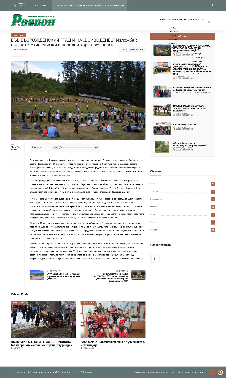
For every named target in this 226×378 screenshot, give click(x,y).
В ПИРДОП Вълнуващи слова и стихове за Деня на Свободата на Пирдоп (192, 88)
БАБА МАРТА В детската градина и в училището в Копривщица (113, 343)
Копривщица (156, 199)
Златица (154, 191)
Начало (144, 22)
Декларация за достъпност (191, 372)
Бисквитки (140, 372)
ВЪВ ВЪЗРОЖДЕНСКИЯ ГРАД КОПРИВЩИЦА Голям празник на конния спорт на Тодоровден (41, 343)
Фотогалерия (178, 22)
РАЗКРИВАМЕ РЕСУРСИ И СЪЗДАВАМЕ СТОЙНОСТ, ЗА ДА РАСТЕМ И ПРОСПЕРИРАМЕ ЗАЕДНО (191, 48)
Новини (159, 22)
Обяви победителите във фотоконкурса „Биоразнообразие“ (190, 144)
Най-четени (183, 36)
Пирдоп (153, 214)
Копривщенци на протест (185, 124)
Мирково (154, 207)
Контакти (195, 22)
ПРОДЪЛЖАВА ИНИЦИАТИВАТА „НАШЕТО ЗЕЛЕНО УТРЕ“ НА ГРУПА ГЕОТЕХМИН (189, 108)
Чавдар (153, 222)
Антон (153, 184)
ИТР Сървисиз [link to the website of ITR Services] (85, 372)
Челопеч (154, 230)
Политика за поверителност (161, 372)
